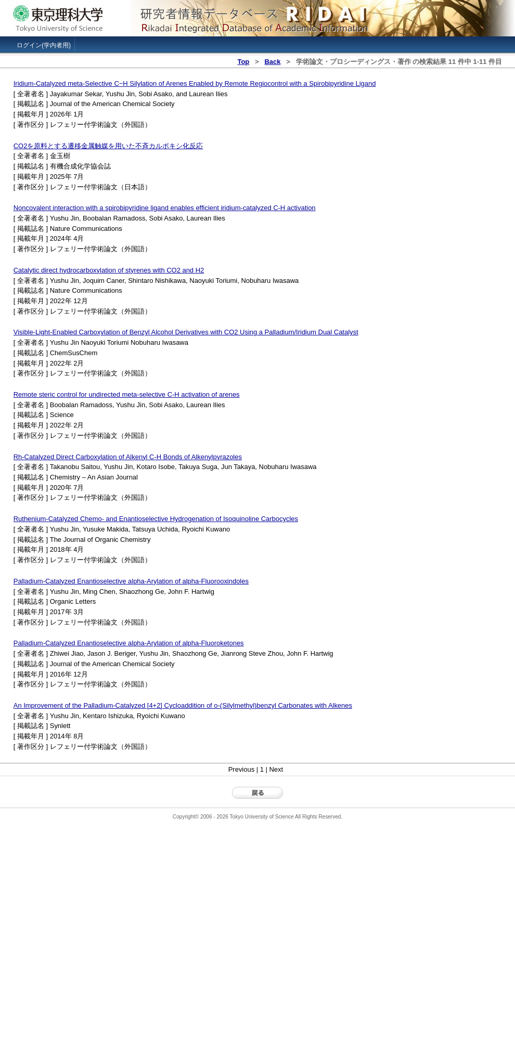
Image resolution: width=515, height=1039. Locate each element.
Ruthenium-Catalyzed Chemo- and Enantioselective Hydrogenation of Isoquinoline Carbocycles (156, 519)
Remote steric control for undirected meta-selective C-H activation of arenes (127, 394)
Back (272, 62)
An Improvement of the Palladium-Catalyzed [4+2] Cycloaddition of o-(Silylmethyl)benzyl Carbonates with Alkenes (183, 705)
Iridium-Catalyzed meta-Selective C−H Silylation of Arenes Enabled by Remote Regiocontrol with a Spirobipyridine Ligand (195, 83)
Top (243, 62)
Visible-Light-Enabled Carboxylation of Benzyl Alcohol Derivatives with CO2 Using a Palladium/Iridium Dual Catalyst (186, 332)
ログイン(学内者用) (44, 45)
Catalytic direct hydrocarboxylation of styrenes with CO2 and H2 (109, 270)
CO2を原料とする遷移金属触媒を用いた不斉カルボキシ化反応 (108, 146)
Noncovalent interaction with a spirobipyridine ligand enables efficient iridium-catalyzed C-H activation (165, 208)
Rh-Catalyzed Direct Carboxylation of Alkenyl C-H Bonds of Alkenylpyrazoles (128, 457)
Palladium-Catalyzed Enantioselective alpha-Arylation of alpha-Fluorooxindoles (131, 581)
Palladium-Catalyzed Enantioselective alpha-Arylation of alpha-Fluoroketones (129, 643)
